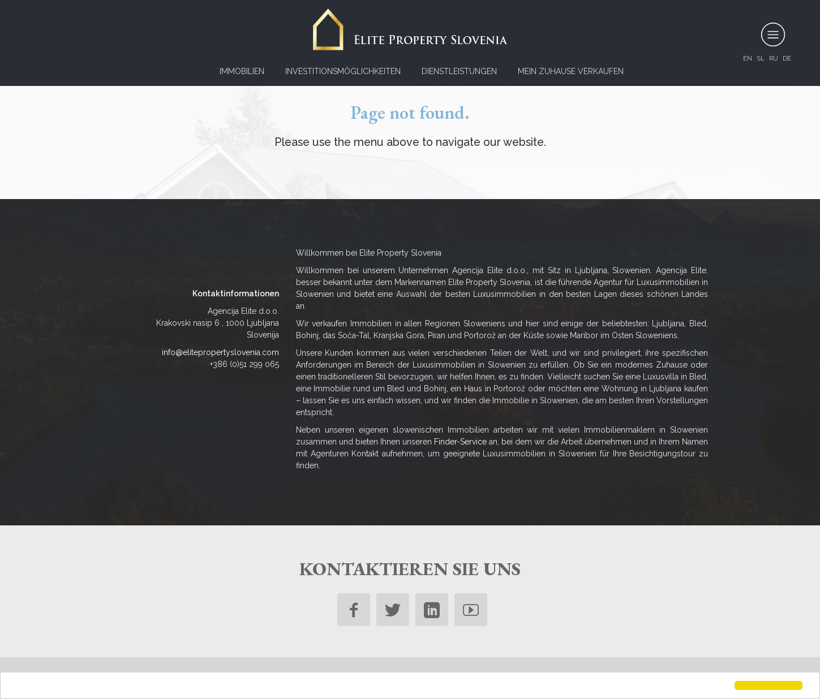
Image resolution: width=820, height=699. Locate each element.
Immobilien (242, 71)
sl (761, 58)
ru (773, 58)
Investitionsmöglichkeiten (343, 71)
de (787, 58)
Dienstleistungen (459, 71)
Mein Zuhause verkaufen (571, 71)
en (747, 58)
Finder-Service (460, 441)
